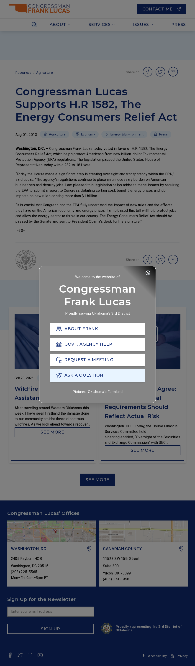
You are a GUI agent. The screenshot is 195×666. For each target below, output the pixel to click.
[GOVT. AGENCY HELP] (97, 345)
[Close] (148, 273)
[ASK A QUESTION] (97, 376)
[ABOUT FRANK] (97, 329)
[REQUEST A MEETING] (97, 360)
